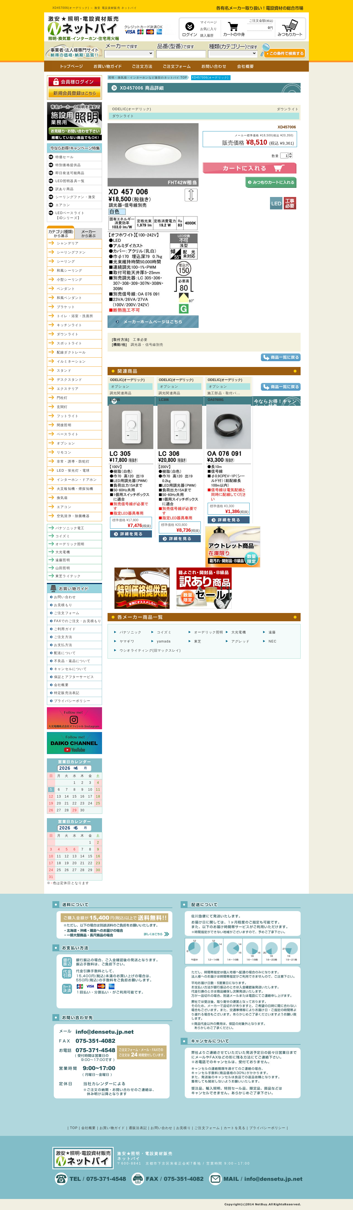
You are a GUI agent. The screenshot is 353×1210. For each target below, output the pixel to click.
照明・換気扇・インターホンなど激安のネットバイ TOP (147, 77)
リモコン (64, 452)
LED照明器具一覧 (70, 181)
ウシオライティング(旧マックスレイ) (150, 650)
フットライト (68, 416)
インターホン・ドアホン (77, 480)
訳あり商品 (64, 189)
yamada (164, 641)
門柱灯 (62, 398)
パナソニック (130, 632)
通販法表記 (138, 1128)
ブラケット (66, 307)
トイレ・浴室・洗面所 (75, 316)
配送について (65, 653)
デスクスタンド (69, 380)
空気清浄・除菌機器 (73, 516)
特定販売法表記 (66, 693)
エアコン (62, 205)
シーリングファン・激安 (75, 197)
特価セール (64, 157)
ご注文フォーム (66, 613)
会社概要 (61, 685)
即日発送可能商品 (70, 173)
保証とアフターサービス (74, 677)
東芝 (197, 641)
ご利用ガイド (65, 629)
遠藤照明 (62, 560)
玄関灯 (62, 407)
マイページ (208, 22)
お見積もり (63, 605)
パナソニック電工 (70, 528)
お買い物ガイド (112, 1128)
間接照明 (64, 425)
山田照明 (62, 568)
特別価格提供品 (68, 165)
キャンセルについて (70, 669)
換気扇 (62, 498)
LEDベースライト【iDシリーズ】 (70, 215)
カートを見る (234, 1128)
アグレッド (240, 641)
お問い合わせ (65, 597)
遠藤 (272, 632)
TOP (74, 1128)
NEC (273, 641)
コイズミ (164, 632)
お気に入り (208, 29)
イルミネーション (71, 361)
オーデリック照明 (208, 632)
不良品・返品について (72, 661)
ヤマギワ (127, 641)
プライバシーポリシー (72, 701)
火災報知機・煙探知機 (75, 489)
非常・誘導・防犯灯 (73, 461)
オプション (66, 443)
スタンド (64, 370)
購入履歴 (206, 35)
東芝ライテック (68, 576)
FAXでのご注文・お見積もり (77, 621)
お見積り (183, 1128)
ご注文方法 (63, 637)
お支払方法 (63, 645)
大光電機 (238, 632)
